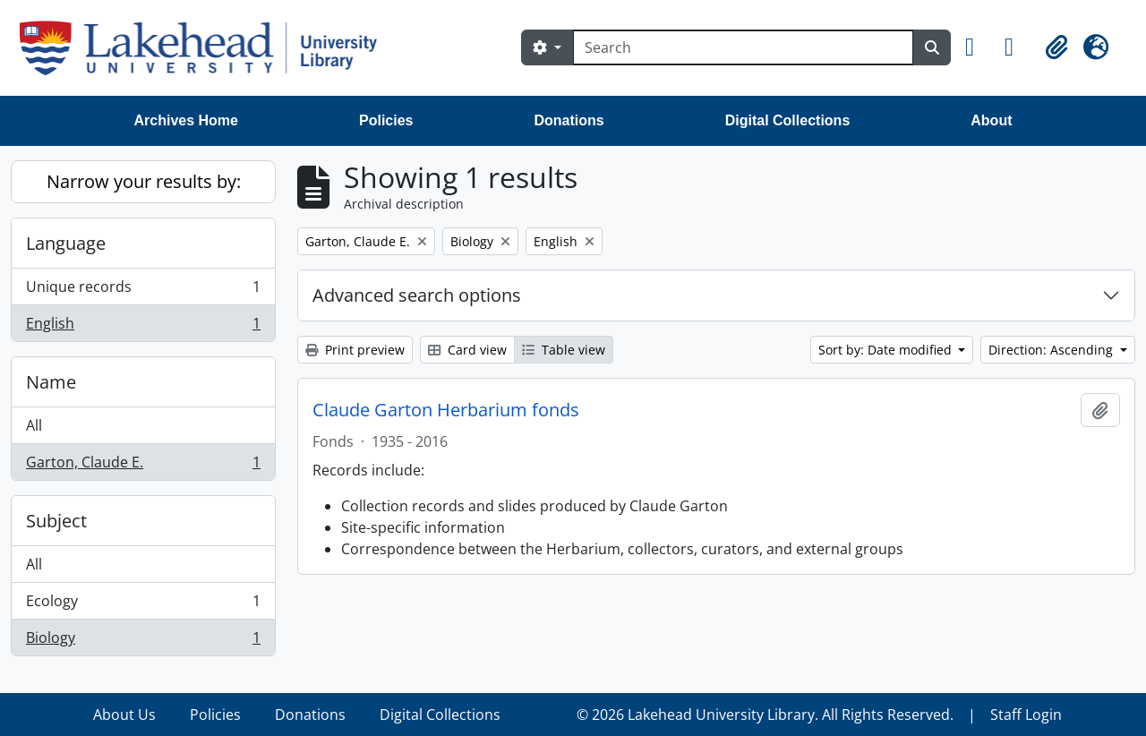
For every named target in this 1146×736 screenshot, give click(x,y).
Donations (568, 120)
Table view (563, 349)
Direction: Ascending (1052, 349)
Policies (386, 120)
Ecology (143, 605)
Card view (467, 349)
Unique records (143, 290)
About (991, 120)
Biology (143, 641)
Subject (56, 521)
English (143, 326)
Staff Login (1026, 714)
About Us (124, 714)
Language (66, 243)
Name (51, 382)
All (34, 425)
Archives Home (186, 120)
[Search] (743, 47)
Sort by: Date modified (886, 349)
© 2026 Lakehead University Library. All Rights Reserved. (765, 714)
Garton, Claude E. (143, 465)
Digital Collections (788, 120)
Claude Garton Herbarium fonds (445, 410)
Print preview (355, 349)
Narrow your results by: (144, 181)
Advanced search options (416, 295)
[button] (977, 47)
